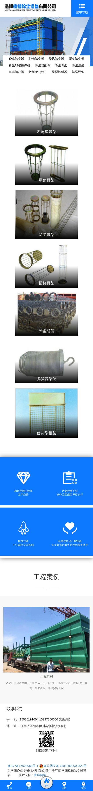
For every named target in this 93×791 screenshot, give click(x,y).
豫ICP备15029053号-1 (23, 766)
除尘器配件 (42, 65)
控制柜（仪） (38, 72)
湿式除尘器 (76, 58)
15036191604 (29, 719)
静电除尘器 (36, 58)
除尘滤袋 (78, 65)
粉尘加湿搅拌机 (19, 65)
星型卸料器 (59, 72)
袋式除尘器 (16, 58)
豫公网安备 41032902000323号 (63, 766)
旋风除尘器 (56, 58)
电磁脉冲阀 (16, 72)
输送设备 (78, 72)
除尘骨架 (61, 65)
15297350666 (48, 719)
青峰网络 (40, 775)
